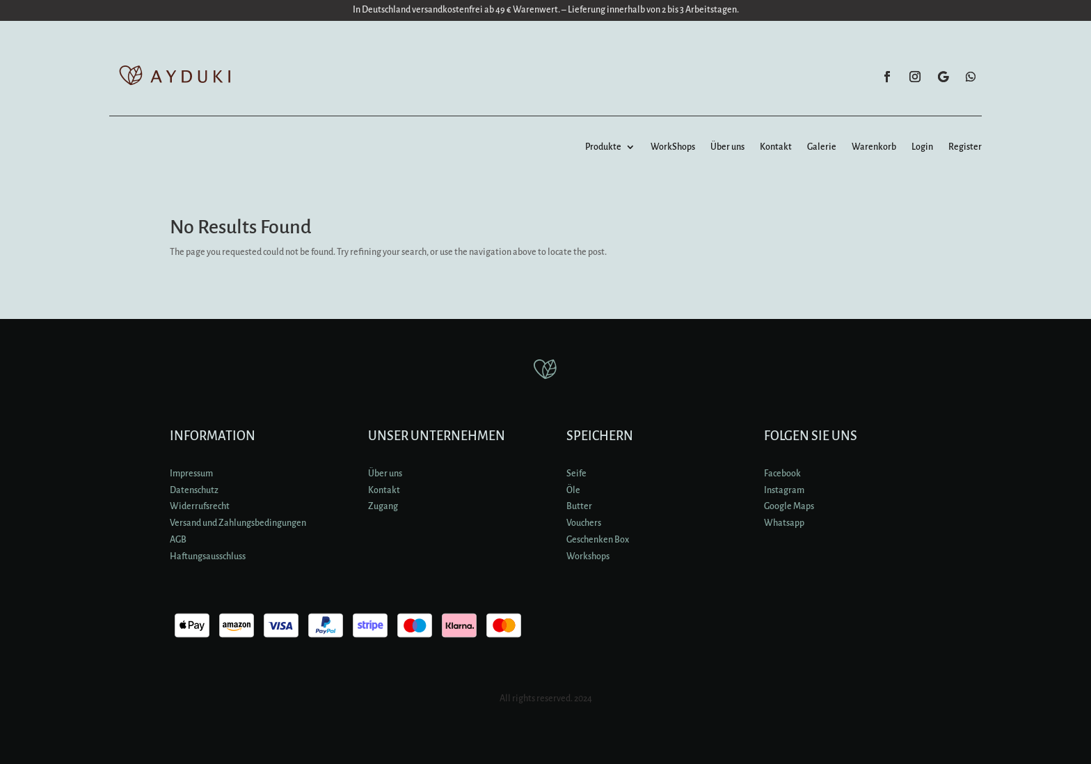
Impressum (191, 473)
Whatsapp (784, 523)
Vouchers (583, 523)
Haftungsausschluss (208, 556)
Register (965, 147)
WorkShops (673, 147)
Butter (579, 506)
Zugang (383, 506)
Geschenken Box (597, 540)
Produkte (603, 147)
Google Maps (789, 506)
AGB (178, 540)
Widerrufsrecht (200, 506)
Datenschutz (194, 490)
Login (922, 147)
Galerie (821, 147)
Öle (573, 490)
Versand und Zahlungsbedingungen (238, 523)
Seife (576, 473)
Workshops (588, 556)
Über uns (727, 147)
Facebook (782, 473)
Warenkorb (874, 147)
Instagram (784, 490)
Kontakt (776, 147)
